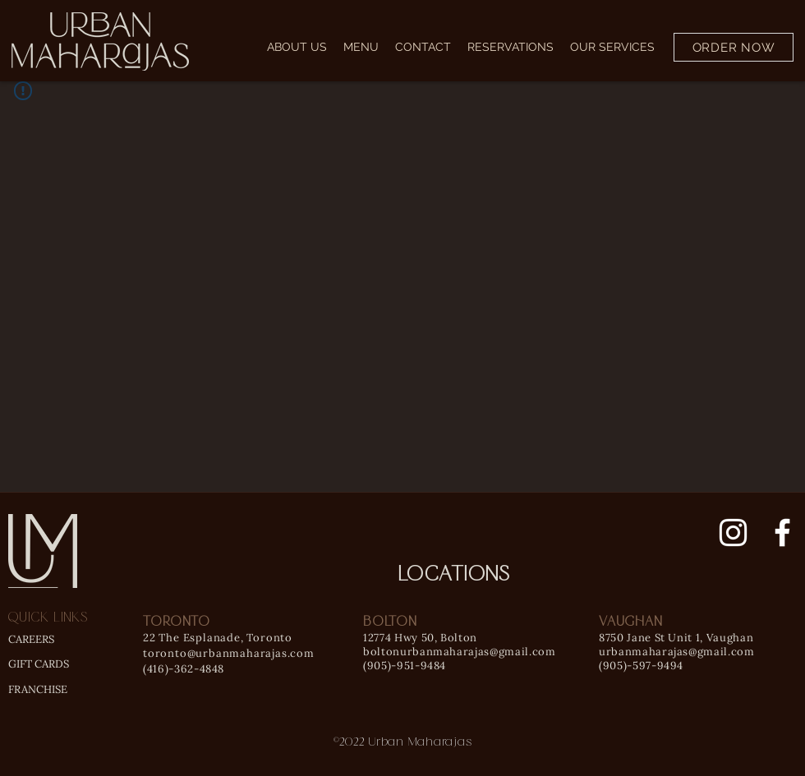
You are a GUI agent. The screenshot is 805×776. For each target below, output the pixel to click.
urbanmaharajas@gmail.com (677, 652)
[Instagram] (733, 532)
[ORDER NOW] (734, 47)
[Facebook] (782, 532)
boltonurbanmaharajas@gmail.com (459, 652)
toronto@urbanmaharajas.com (229, 653)
